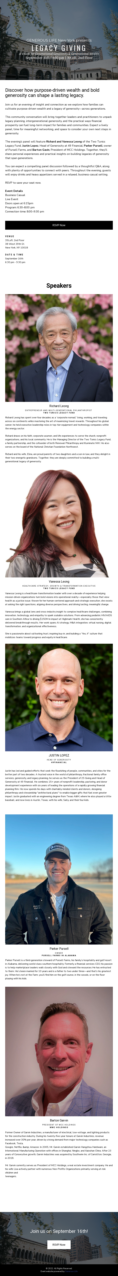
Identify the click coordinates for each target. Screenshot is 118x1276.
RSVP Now (59, 225)
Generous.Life (71, 1271)
